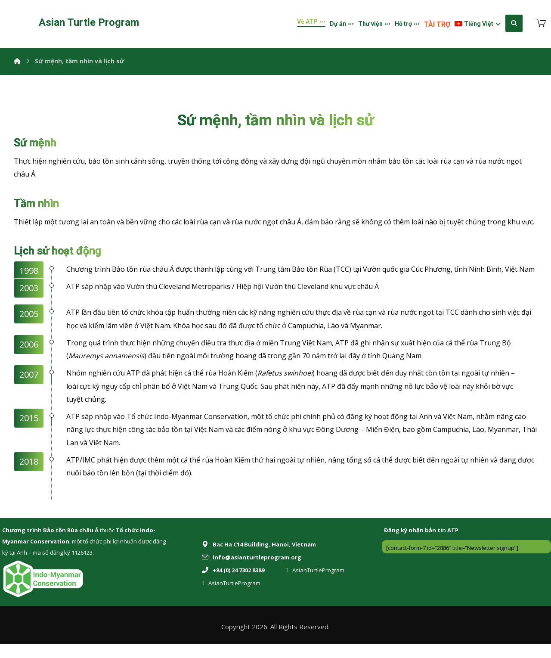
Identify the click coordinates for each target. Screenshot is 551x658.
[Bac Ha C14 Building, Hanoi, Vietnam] (261, 557)
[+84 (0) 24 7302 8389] (235, 583)
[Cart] (541, 22)
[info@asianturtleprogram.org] (253, 570)
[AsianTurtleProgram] (317, 583)
